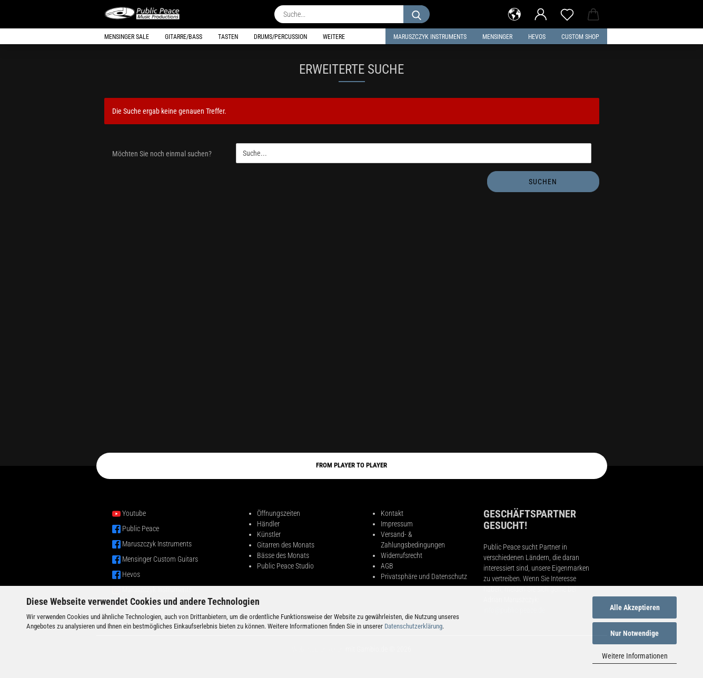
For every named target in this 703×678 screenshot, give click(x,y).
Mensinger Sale (126, 37)
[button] (514, 13)
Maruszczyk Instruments (430, 37)
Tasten (228, 37)
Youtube (134, 513)
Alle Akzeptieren (635, 607)
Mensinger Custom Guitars (160, 559)
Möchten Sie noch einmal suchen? (162, 153)
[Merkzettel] (567, 13)
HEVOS (537, 37)
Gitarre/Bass (183, 37)
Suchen (543, 181)
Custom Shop (580, 37)
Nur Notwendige (634, 633)
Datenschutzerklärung (413, 626)
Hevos (131, 574)
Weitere (334, 37)
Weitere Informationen (635, 656)
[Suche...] (416, 14)
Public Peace (140, 528)
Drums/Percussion (280, 37)
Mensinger (497, 37)
